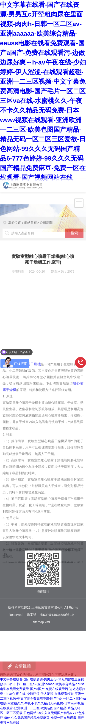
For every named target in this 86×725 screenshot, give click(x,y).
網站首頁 (30, 218)
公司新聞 (46, 218)
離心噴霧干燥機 (28, 411)
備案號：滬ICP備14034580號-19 (50, 597)
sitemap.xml (41, 605)
